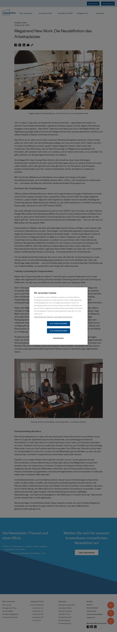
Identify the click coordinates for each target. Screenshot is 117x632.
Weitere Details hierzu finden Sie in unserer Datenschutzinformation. (53, 321)
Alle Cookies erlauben (71, 327)
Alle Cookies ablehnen (45, 327)
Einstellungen (58, 334)
